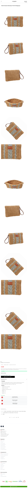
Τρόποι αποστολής (3, 445)
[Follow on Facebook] (1, 426)
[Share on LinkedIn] (18, 417)
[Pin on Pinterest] (16, 417)
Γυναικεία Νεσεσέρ (9, 411)
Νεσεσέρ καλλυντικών (6, 412)
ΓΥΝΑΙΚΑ (5, 411)
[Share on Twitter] (13, 417)
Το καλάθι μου (2, 457)
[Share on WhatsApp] (9, 417)
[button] (26, 1)
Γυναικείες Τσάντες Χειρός (15, 411)
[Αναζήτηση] (25, 2)
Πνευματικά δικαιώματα (3, 476)
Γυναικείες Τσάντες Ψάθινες (22, 411)
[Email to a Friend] (14, 417)
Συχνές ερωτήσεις (3, 443)
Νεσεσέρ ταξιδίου (11, 412)
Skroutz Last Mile (2, 469)
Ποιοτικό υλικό (16, 412)
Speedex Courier (2, 465)
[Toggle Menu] (1, 1)
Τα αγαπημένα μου (3, 458)
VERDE (3, 414)
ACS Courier (2, 464)
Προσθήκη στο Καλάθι (14, 486)
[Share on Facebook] (11, 417)
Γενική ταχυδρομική (3, 463)
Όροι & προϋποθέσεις (3, 444)
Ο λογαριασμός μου (3, 456)
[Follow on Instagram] (3, 426)
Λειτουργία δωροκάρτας (3, 449)
